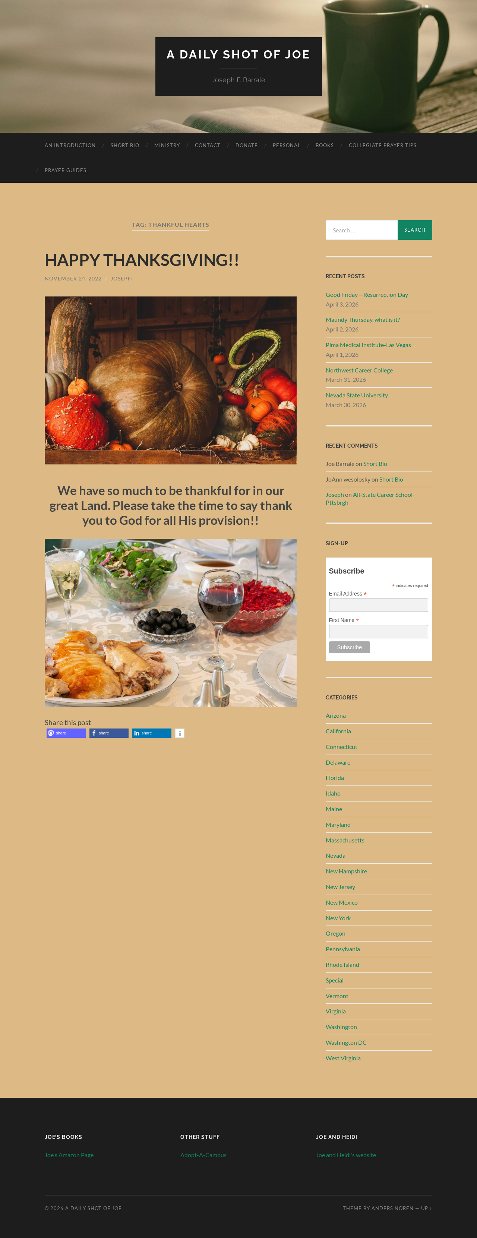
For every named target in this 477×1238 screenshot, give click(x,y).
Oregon (335, 933)
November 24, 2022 (73, 278)
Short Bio (125, 145)
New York (338, 917)
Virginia (336, 1011)
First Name (344, 619)
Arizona (336, 715)
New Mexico (342, 901)
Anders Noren (393, 1208)
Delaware (338, 761)
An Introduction (70, 145)
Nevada (335, 855)
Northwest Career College (359, 369)
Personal (287, 145)
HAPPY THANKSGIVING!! (144, 259)
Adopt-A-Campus (203, 1154)
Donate (247, 145)
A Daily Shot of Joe (239, 54)
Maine (334, 808)
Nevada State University (357, 394)
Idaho (333, 793)
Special (335, 979)
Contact (208, 145)
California (338, 730)
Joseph (121, 278)
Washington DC (346, 1041)
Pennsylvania (343, 948)
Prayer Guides (65, 170)
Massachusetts (345, 839)
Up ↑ (426, 1208)
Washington (341, 1026)
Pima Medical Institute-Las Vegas (368, 344)
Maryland (338, 824)
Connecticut (341, 746)
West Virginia (343, 1057)
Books (325, 145)
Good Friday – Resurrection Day (367, 294)
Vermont (337, 995)
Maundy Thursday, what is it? (363, 319)
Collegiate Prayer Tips (383, 145)
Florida (335, 777)
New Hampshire (346, 870)
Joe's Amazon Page (69, 1154)
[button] (66, 732)
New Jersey (340, 886)
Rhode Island (342, 964)
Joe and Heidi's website (346, 1154)
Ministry (167, 145)
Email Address (348, 593)
